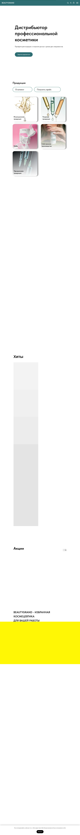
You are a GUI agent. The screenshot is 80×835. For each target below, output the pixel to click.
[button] (68, 3)
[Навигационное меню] (77, 2)
